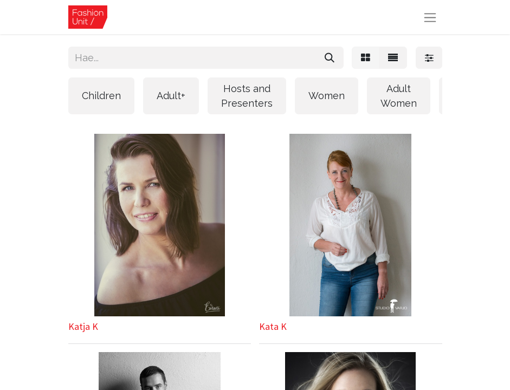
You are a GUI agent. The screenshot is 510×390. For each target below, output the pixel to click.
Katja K (83, 326)
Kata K (273, 326)
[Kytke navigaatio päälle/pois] (430, 17)
